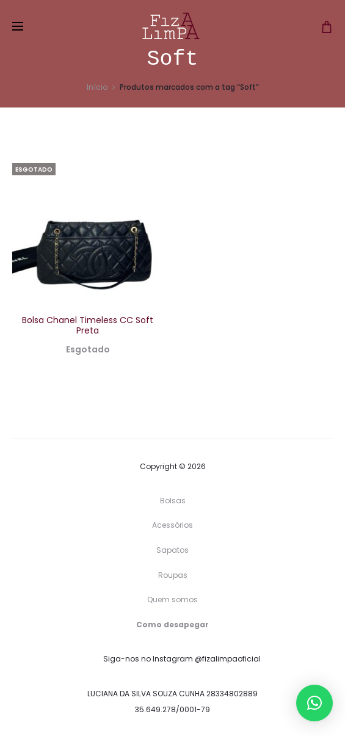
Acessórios (172, 525)
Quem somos (172, 599)
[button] (314, 703)
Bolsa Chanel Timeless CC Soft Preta (87, 325)
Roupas (172, 575)
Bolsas (173, 500)
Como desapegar (172, 624)
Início (97, 87)
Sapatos (172, 550)
